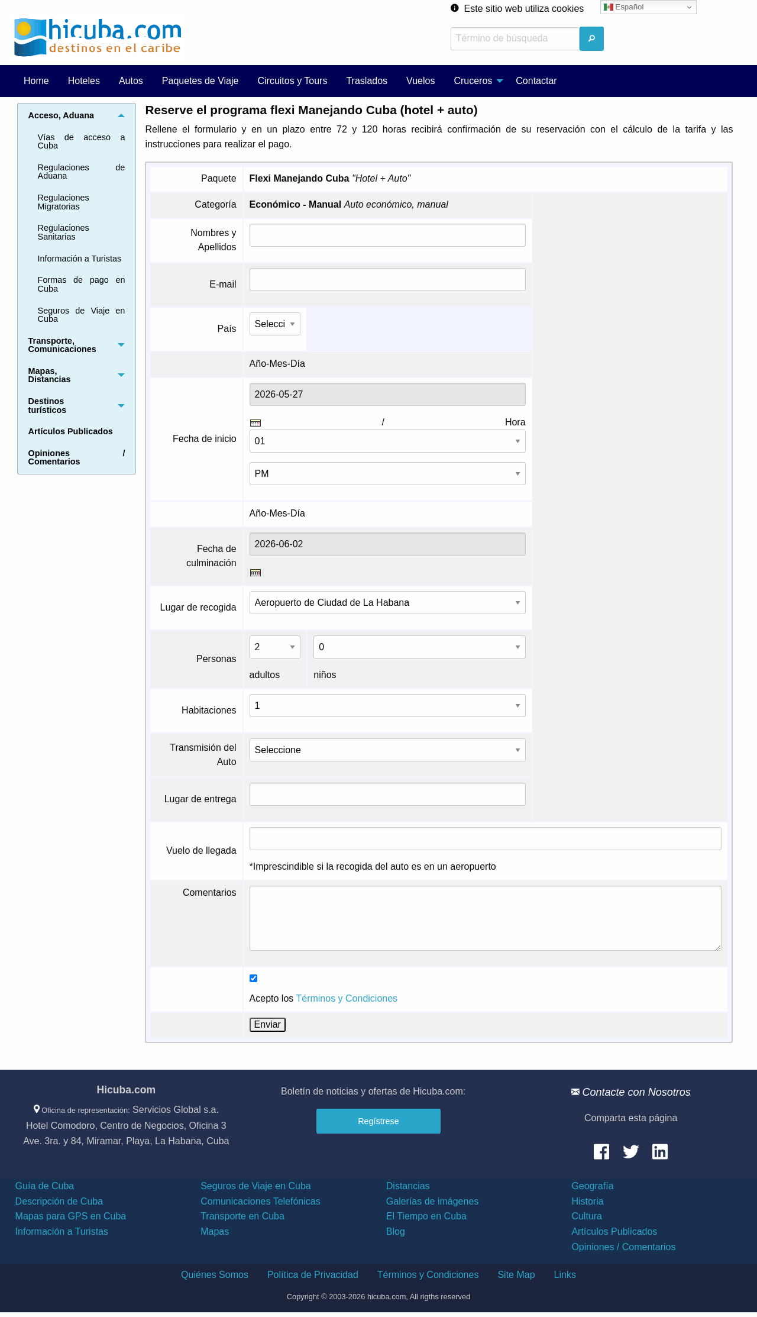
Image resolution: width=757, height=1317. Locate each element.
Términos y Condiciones (346, 998)
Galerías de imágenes (432, 1201)
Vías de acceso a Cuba (81, 141)
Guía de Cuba (45, 1186)
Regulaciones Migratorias (63, 202)
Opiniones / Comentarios (623, 1247)
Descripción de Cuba (59, 1201)
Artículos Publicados (614, 1231)
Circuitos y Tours (292, 81)
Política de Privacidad (312, 1275)
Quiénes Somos (214, 1275)
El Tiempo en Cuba (426, 1216)
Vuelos (420, 81)
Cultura (586, 1216)
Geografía (592, 1186)
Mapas (214, 1231)
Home (36, 81)
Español (624, 7)
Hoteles (84, 81)
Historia (587, 1201)
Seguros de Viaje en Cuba (81, 315)
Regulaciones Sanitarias (63, 232)
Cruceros (473, 81)
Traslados (366, 81)
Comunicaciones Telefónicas (260, 1201)
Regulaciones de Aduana (81, 171)
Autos (131, 81)
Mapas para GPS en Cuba (71, 1216)
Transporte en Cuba (242, 1216)
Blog (395, 1231)
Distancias (408, 1186)
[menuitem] (36, 81)
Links (565, 1275)
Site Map (516, 1275)
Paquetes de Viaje (200, 81)
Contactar (536, 81)
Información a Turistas (80, 258)
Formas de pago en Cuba (81, 284)
